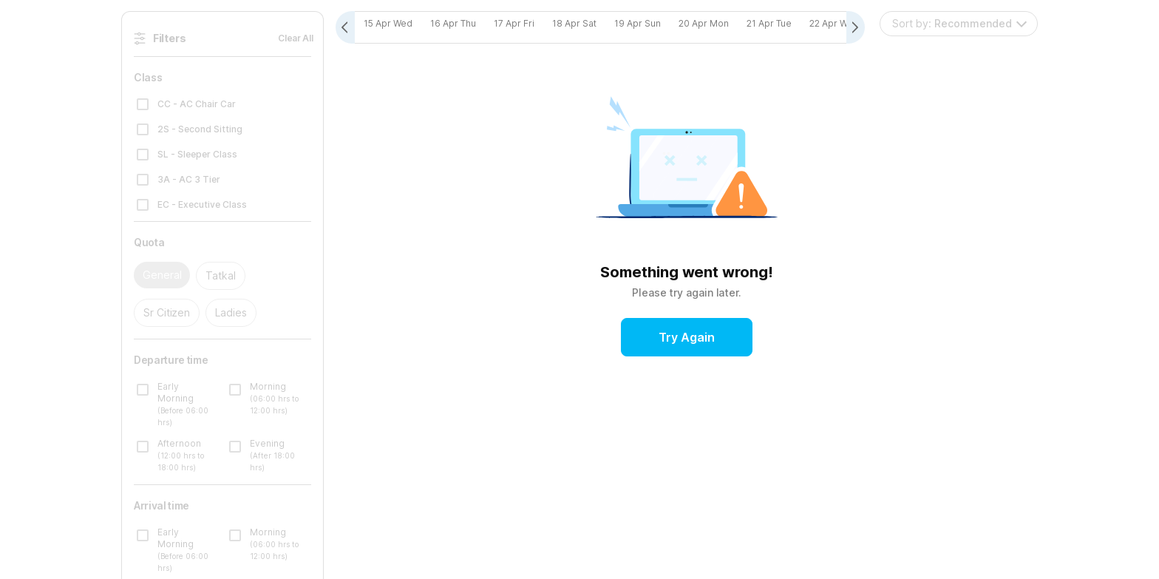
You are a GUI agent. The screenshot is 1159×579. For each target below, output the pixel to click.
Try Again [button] (687, 338)
